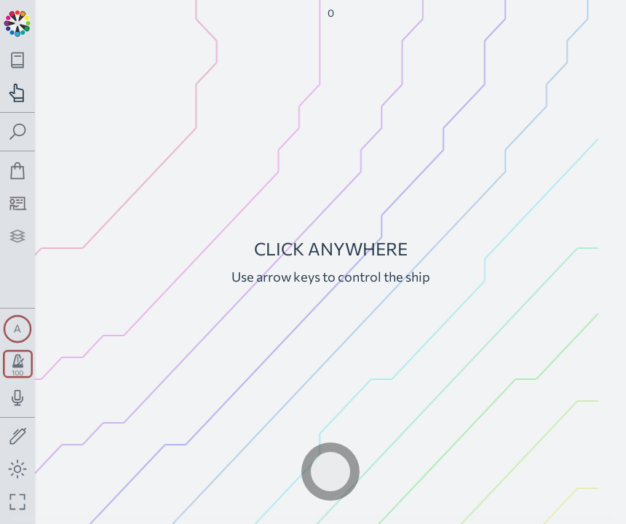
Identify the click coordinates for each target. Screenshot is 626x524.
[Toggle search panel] (17, 132)
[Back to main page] (17, 22)
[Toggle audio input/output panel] (17, 397)
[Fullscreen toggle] (17, 501)
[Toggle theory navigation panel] (17, 60)
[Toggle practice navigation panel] (17, 92)
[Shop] (17, 170)
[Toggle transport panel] (18, 364)
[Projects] (17, 236)
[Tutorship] (17, 203)
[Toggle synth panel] (17, 329)
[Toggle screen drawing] (17, 437)
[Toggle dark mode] (17, 469)
